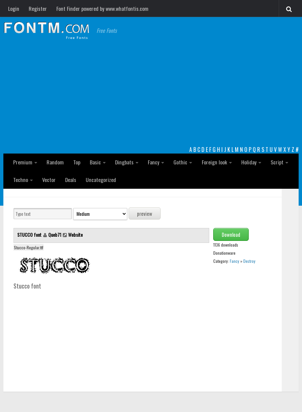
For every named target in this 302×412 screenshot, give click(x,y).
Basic (94, 162)
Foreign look (212, 162)
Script (275, 162)
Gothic (179, 162)
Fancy (152, 162)
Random (54, 162)
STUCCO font (30, 234)
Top (76, 162)
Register (37, 8)
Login (13, 8)
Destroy (249, 261)
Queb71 (54, 234)
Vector (48, 180)
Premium (22, 162)
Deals (70, 180)
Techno (20, 180)
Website (75, 234)
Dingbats (123, 162)
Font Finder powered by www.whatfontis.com (101, 8)
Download (231, 234)
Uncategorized (101, 180)
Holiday (247, 162)
